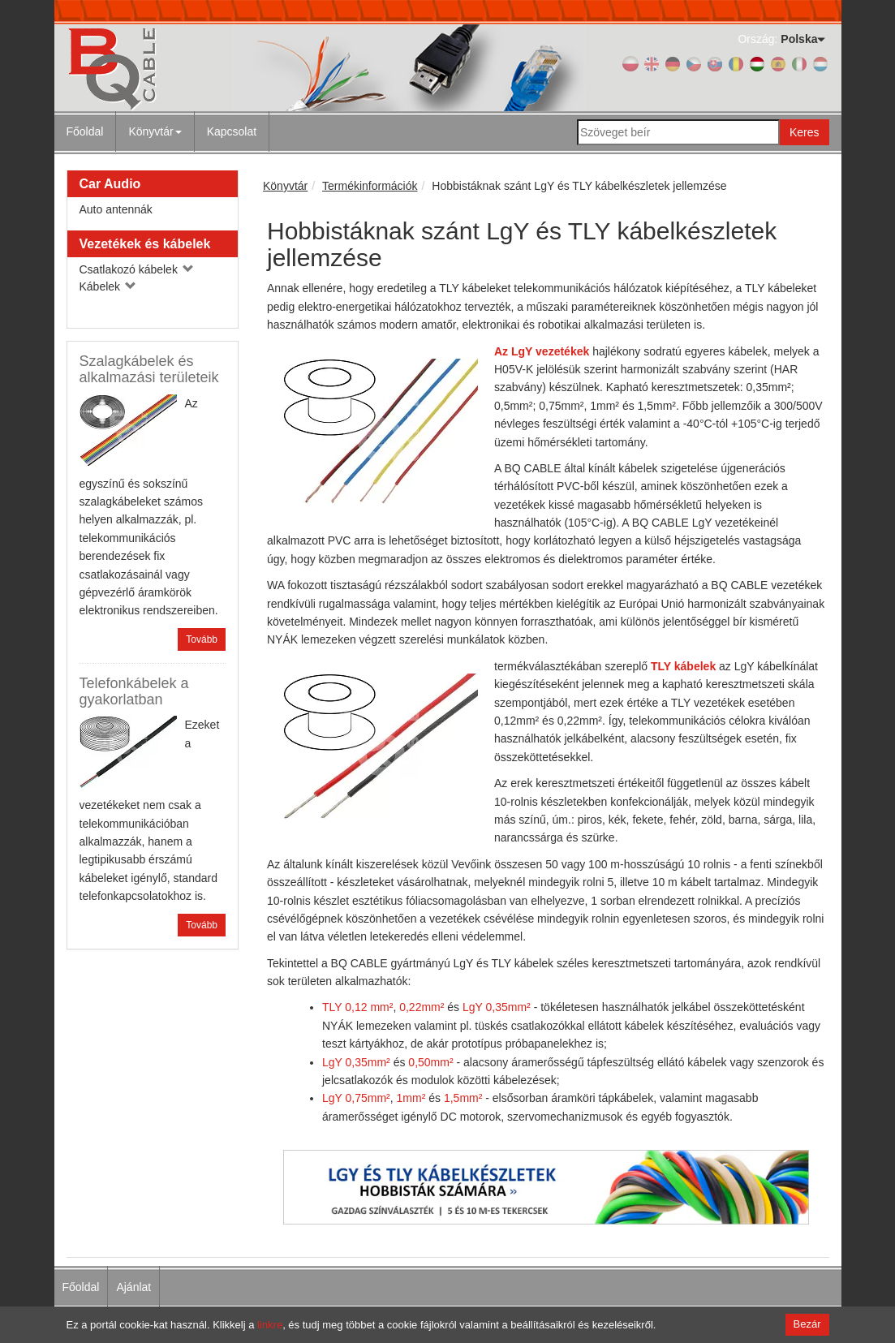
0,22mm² (421, 1007)
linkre (269, 1325)
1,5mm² (463, 1097)
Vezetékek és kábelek (145, 244)
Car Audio (110, 184)
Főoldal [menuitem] (81, 1287)
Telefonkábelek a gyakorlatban (134, 691)
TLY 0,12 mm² (357, 1007)
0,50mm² (430, 1062)
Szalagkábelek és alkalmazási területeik (149, 369)
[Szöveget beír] (678, 132)
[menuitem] (155, 131)
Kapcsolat (231, 131)
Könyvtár (154, 131)
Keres (805, 132)
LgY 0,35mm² (497, 1007)
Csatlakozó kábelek (137, 269)
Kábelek (108, 286)
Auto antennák (116, 209)
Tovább (201, 639)
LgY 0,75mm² (356, 1097)
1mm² (411, 1097)
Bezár (807, 1324)
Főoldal (85, 131)
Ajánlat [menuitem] (133, 1287)
